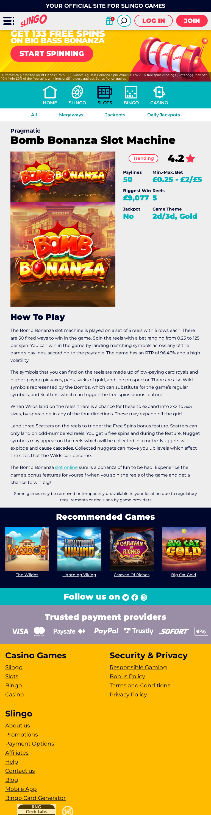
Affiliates (17, 752)
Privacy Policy (128, 694)
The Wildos (27, 574)
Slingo (77, 102)
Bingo (131, 102)
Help (11, 761)
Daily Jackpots (163, 114)
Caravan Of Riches (131, 574)
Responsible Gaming (138, 667)
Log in (153, 20)
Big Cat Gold (183, 574)
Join (192, 20)
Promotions (21, 734)
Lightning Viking (79, 574)
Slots (105, 102)
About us (17, 725)
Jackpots (115, 114)
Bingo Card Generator (35, 798)
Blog (11, 780)
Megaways (71, 114)
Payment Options (29, 743)
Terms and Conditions (140, 685)
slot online (66, 467)
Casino (159, 102)
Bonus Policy (127, 676)
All (34, 114)
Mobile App (21, 789)
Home (50, 102)
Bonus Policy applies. (110, 78)
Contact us (20, 771)
